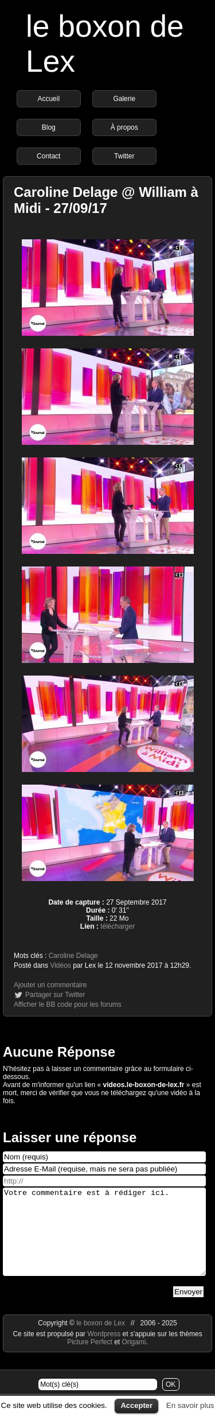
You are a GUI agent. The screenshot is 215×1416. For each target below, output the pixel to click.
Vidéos (60, 965)
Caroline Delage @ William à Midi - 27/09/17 (106, 200)
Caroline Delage (73, 956)
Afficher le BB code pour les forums (68, 1004)
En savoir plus (190, 1405)
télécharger (117, 926)
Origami (134, 1359)
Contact (48, 156)
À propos (124, 127)
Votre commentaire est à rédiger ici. (104, 1240)
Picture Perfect (89, 1359)
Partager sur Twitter (55, 995)
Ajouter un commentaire (50, 985)
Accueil (48, 99)
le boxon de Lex (100, 1340)
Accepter (136, 1405)
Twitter (124, 156)
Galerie (124, 99)
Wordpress (104, 1351)
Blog (49, 127)
